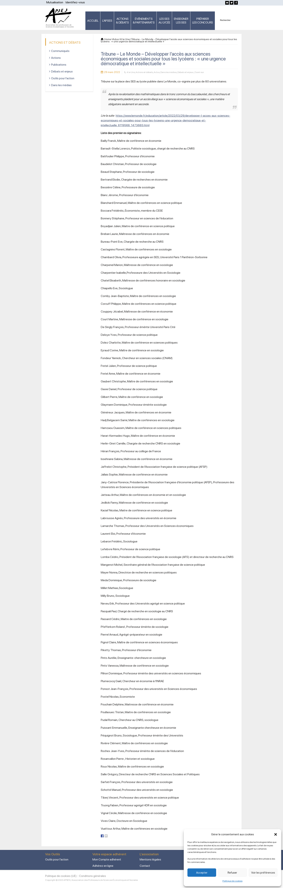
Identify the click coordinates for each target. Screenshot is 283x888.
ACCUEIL (92, 20)
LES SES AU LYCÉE (164, 20)
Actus (157, 72)
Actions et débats (144, 72)
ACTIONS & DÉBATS (122, 20)
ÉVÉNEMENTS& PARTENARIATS (144, 20)
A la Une (131, 72)
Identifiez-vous (75, 2)
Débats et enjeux (185, 72)
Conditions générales (92, 876)
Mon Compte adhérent (106, 859)
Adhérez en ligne (102, 865)
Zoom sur (199, 72)
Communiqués (60, 51)
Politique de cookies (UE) (61, 876)
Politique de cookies (232, 881)
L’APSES (107, 20)
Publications (58, 64)
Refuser (232, 872)
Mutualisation (54, 2)
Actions (56, 58)
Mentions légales (150, 859)
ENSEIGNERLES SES (181, 20)
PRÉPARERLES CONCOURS (202, 20)
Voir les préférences (263, 872)
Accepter (201, 872)
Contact (145, 865)
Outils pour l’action (62, 78)
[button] (275, 834)
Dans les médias (168, 72)
